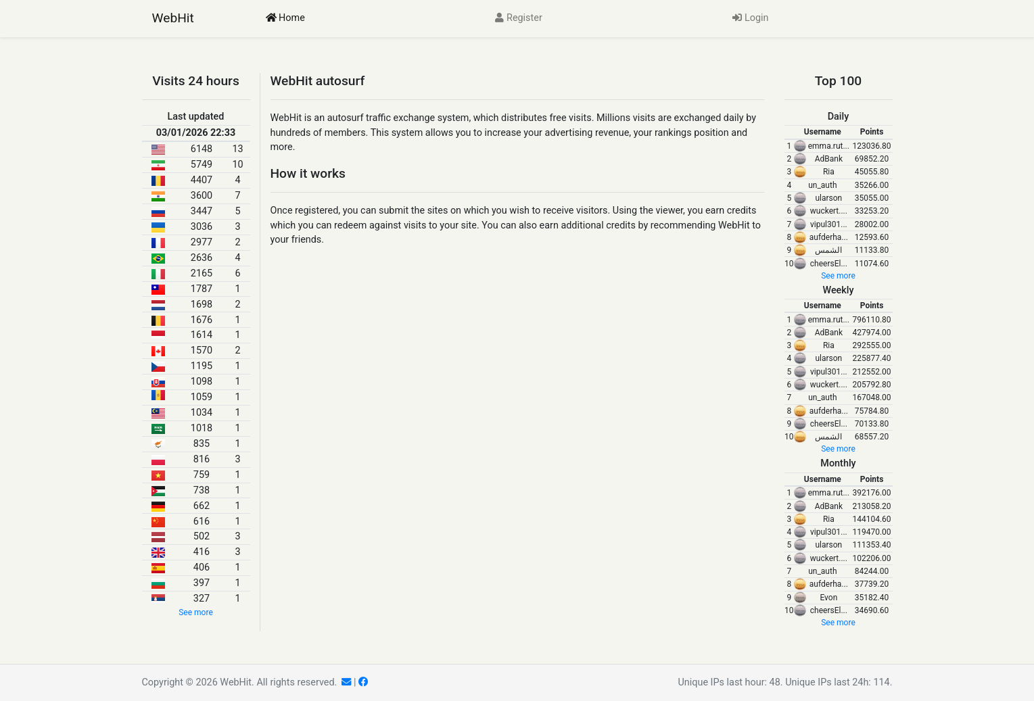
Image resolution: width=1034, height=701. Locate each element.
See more (196, 612)
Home (285, 18)
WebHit (173, 18)
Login (750, 18)
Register (518, 18)
